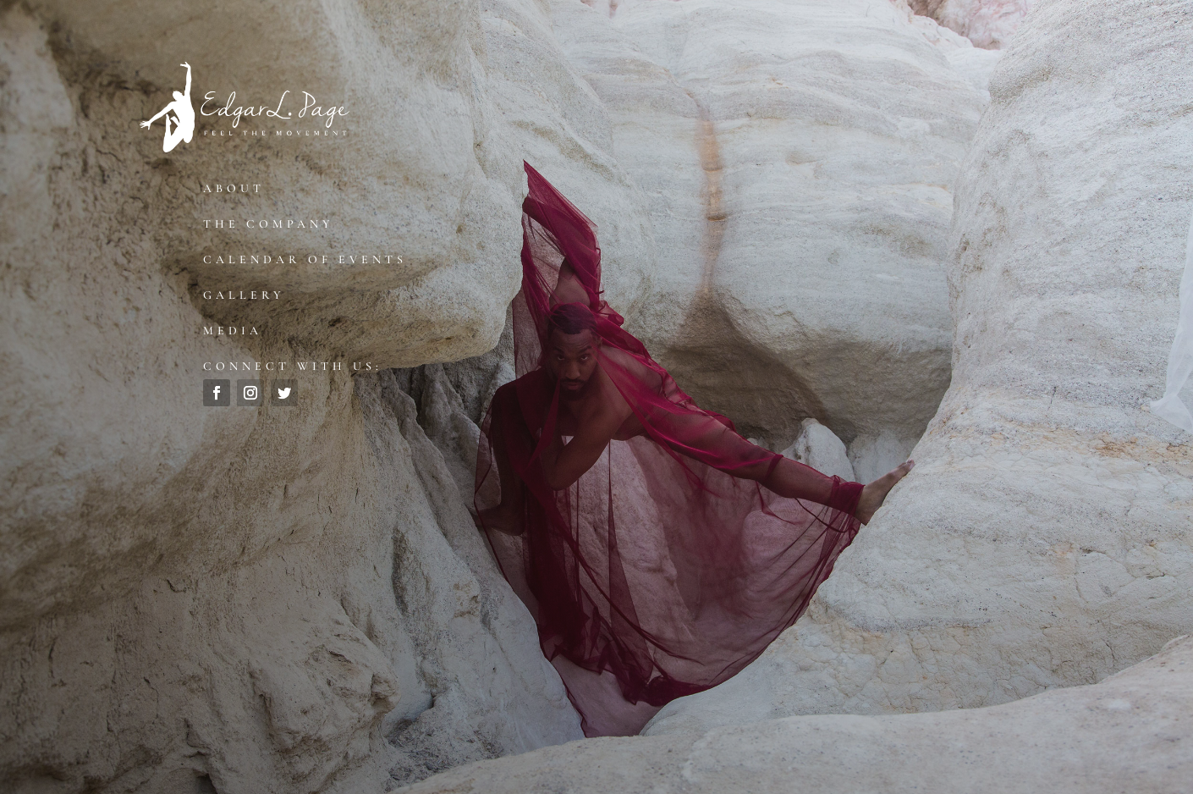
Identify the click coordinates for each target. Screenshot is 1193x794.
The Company (268, 224)
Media (232, 330)
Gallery (244, 295)
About (234, 188)
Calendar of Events (305, 259)
